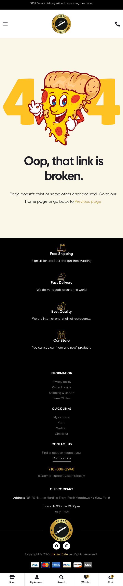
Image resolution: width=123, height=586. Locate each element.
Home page (36, 201)
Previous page (88, 201)
